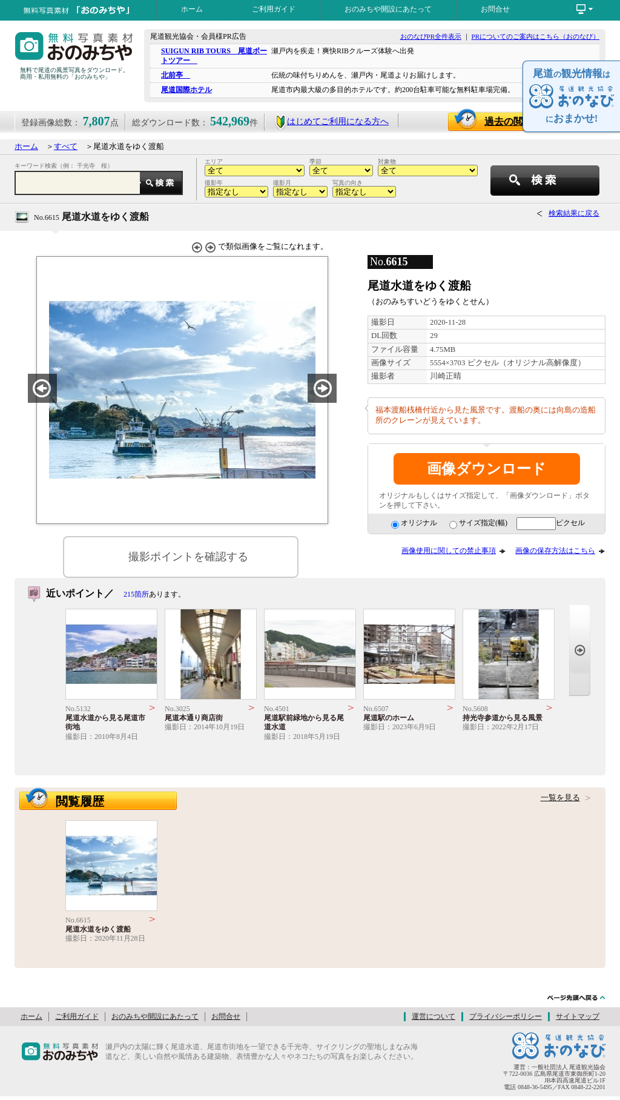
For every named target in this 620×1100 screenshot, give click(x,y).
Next (579, 650)
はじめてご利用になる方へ (331, 121)
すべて (66, 146)
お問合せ (495, 9)
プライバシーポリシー (505, 1016)
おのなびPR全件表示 (430, 36)
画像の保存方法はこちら (555, 550)
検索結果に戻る (574, 213)
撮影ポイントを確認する (188, 557)
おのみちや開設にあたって (388, 9)
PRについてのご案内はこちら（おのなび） (535, 36)
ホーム (192, 9)
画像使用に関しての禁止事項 (448, 550)
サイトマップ (577, 1016)
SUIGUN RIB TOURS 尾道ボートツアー (214, 55)
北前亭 (175, 75)
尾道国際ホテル (186, 89)
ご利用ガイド (273, 9)
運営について (433, 1016)
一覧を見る (560, 798)
